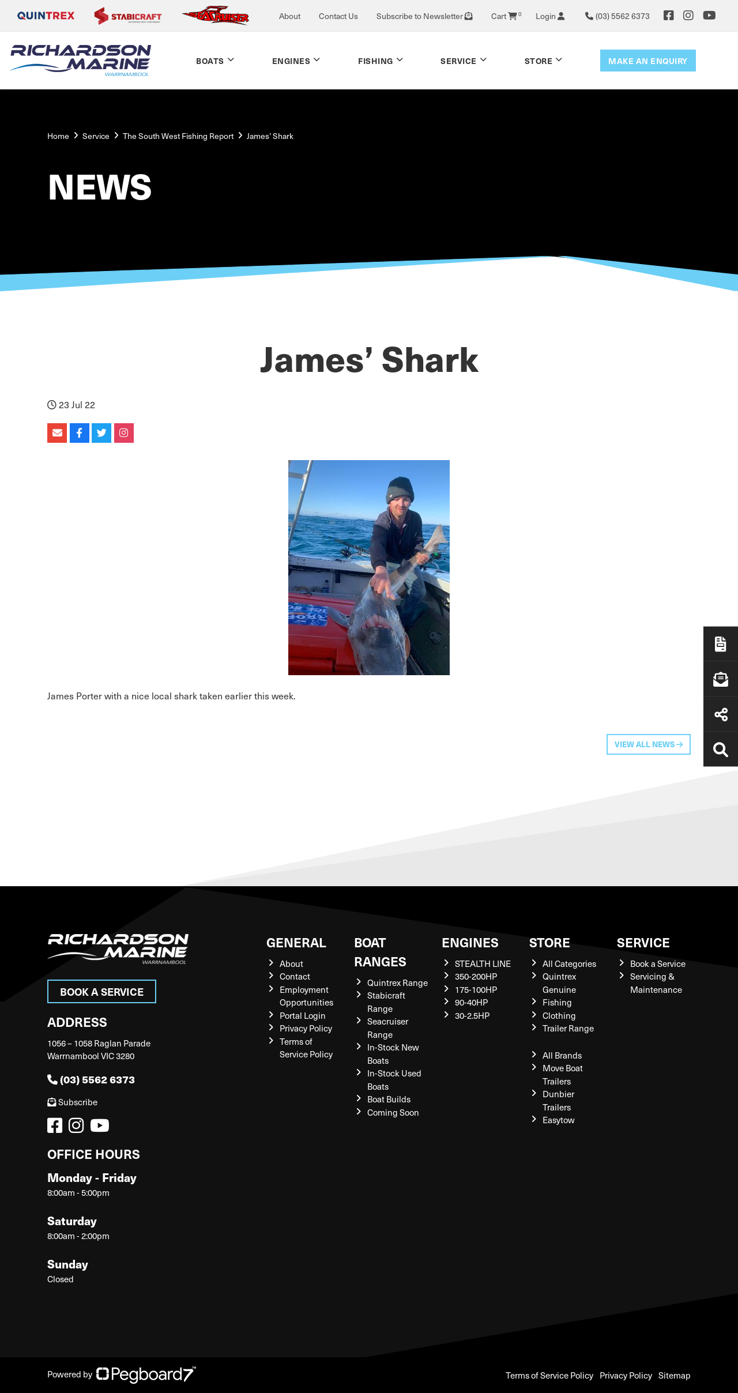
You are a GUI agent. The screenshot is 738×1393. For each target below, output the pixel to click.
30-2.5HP (472, 1015)
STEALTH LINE (483, 963)
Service (458, 60)
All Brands (562, 1055)
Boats (210, 60)
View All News (649, 744)
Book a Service (102, 991)
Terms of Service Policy (549, 1375)
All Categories (569, 963)
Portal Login (303, 1015)
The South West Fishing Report (178, 135)
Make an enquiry (648, 60)
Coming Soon (393, 1112)
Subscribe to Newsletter (424, 15)
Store (539, 60)
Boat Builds (389, 1099)
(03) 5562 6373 (91, 1079)
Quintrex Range (397, 982)
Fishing (375, 60)
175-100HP (476, 989)
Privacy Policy (306, 1028)
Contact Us (338, 15)
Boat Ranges (380, 951)
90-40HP (471, 1002)
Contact (295, 976)
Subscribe (72, 1102)
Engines (291, 60)
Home (58, 135)
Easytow (559, 1119)
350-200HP (476, 976)
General (296, 942)
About (289, 15)
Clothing (559, 1015)
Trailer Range (568, 1028)
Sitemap (674, 1375)
